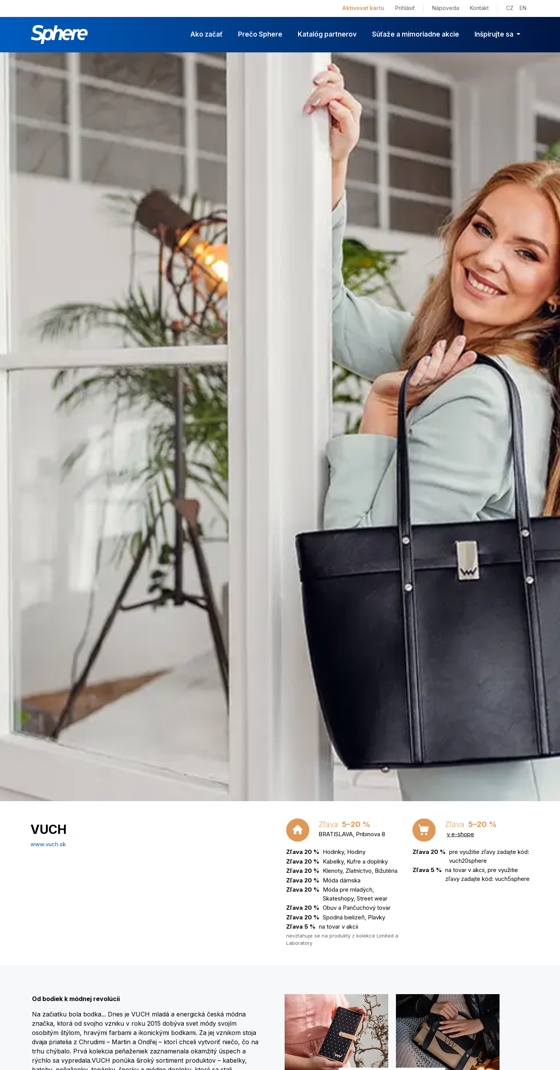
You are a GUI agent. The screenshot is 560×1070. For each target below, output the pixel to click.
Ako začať (206, 34)
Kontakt (479, 8)
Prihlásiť (405, 8)
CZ (509, 8)
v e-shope (460, 834)
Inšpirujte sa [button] (494, 34)
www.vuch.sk (48, 844)
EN (523, 8)
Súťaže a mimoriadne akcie (415, 34)
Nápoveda (445, 8)
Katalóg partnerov (327, 34)
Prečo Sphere (260, 34)
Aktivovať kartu (363, 8)
